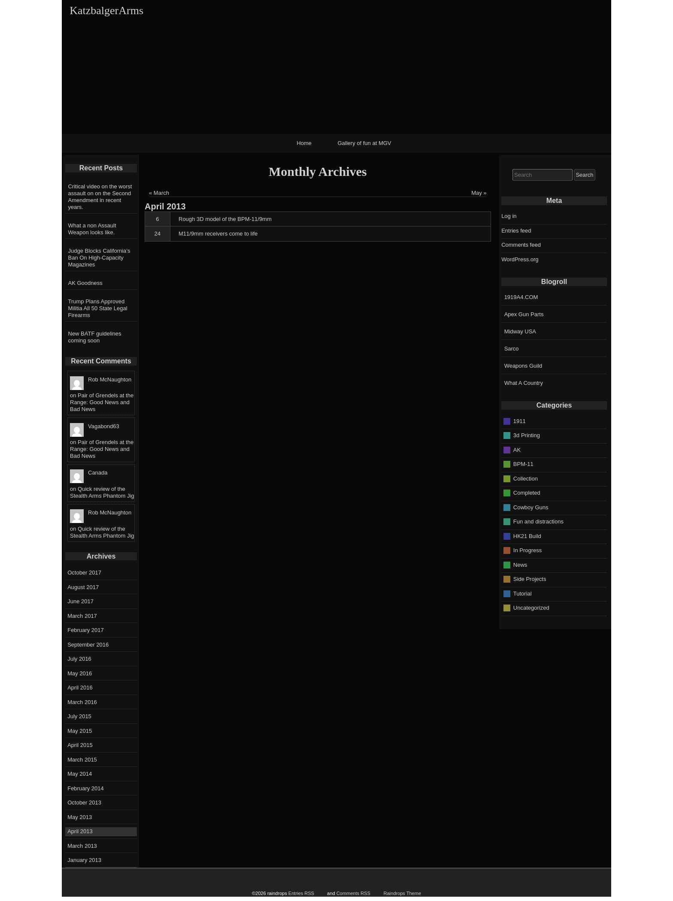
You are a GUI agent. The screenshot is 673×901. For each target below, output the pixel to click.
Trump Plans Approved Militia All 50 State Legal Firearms (97, 308)
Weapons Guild (523, 366)
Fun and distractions (538, 521)
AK (517, 449)
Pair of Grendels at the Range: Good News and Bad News (101, 402)
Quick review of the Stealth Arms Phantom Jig (102, 492)
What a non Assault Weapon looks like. (92, 229)
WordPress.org (519, 259)
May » (478, 193)
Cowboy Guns (531, 507)
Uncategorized (531, 608)
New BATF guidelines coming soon (94, 337)
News (520, 564)
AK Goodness (85, 283)
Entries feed (516, 230)
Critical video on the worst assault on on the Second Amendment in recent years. (100, 196)
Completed (526, 493)
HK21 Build (527, 535)
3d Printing (526, 435)
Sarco (511, 348)
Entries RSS (301, 893)
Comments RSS (353, 893)
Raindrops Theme (402, 893)
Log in (508, 216)
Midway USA (520, 331)
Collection (525, 478)
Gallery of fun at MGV (364, 143)
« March (159, 193)
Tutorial (522, 593)
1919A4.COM (521, 297)
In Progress (527, 550)
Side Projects (529, 579)
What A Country (523, 383)
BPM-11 (523, 464)
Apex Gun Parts (524, 314)
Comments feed (521, 245)
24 (158, 233)
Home (304, 143)
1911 (519, 420)
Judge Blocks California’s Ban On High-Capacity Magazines (99, 258)
